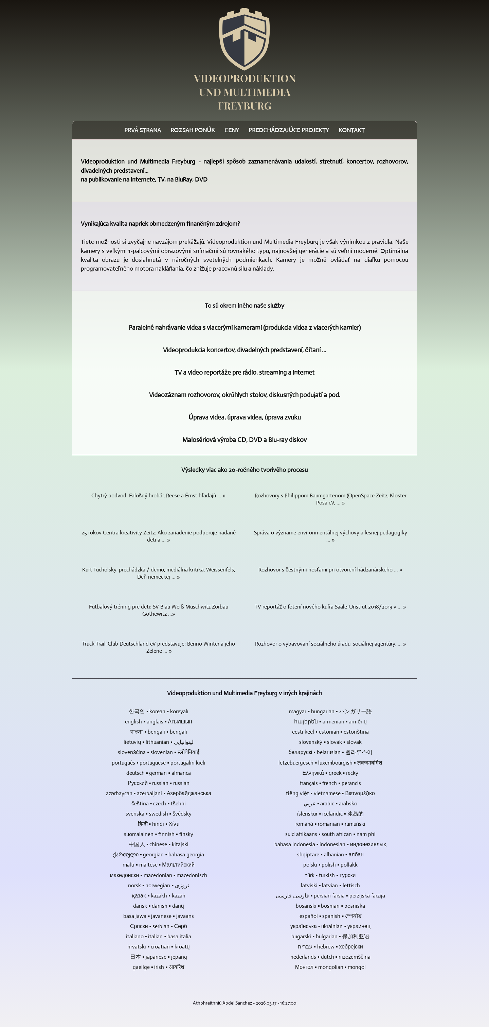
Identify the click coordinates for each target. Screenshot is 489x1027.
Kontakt (352, 130)
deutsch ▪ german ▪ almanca (158, 772)
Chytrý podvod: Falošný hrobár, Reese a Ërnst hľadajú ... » (158, 495)
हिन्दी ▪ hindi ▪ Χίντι (159, 823)
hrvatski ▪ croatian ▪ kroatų (158, 946)
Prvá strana (142, 130)
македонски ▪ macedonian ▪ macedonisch (158, 875)
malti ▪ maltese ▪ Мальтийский (159, 864)
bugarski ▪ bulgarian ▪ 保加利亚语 (330, 936)
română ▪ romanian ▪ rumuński (330, 823)
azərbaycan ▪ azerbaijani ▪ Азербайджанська (158, 793)
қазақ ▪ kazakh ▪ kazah (158, 895)
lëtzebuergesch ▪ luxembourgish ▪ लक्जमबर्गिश (330, 762)
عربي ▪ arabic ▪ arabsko (330, 803)
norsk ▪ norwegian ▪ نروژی (158, 885)
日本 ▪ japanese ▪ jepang (158, 956)
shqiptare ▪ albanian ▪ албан (330, 854)
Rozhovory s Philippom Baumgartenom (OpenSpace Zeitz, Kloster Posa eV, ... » (330, 499)
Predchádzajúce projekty (289, 130)
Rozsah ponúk (192, 130)
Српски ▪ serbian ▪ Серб (158, 926)
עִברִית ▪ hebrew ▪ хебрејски (330, 946)
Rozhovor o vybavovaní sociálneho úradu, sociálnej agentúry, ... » (330, 643)
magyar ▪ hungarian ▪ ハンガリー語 (330, 711)
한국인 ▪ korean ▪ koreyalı (158, 711)
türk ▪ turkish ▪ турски (330, 875)
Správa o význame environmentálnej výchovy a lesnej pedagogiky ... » (330, 536)
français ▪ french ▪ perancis (330, 783)
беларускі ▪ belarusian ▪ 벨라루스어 (330, 752)
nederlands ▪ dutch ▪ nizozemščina (330, 956)
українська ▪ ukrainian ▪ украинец (330, 926)
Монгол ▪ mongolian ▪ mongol (330, 967)
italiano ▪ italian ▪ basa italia (158, 936)
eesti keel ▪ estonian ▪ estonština (330, 731)
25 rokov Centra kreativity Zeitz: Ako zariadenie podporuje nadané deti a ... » (159, 536)
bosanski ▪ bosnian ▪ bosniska (330, 905)
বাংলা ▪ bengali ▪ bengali (158, 731)
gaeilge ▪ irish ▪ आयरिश (158, 967)
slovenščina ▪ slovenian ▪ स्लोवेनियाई (158, 752)
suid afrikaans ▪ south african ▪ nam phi (330, 834)
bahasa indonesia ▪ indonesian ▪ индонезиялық (330, 844)
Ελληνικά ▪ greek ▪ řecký (331, 772)
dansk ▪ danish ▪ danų (158, 905)
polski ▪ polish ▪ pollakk (330, 864)
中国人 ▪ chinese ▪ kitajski (158, 844)
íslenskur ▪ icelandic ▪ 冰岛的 (330, 813)
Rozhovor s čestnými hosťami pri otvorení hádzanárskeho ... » (330, 569)
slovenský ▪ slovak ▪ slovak (330, 742)
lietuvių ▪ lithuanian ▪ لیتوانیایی (158, 742)
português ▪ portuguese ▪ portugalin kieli (158, 762)
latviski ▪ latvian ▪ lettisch (330, 885)
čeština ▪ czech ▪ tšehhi (158, 803)
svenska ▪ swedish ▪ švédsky (159, 813)
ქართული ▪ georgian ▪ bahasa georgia (158, 854)
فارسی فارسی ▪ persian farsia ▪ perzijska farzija (330, 895)
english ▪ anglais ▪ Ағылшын (158, 721)
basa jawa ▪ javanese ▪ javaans (158, 916)
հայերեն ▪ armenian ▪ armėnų (330, 721)
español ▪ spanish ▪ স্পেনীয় (330, 916)
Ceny (231, 130)
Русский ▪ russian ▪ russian (158, 783)
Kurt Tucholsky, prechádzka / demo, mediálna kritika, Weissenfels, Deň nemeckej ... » (158, 573)
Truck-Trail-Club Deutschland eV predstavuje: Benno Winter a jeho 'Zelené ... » (158, 647)
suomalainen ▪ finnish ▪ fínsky (158, 834)
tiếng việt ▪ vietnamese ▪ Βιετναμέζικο (330, 793)
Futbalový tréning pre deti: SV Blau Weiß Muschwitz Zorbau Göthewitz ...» (158, 610)
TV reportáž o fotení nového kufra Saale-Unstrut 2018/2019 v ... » (330, 606)
